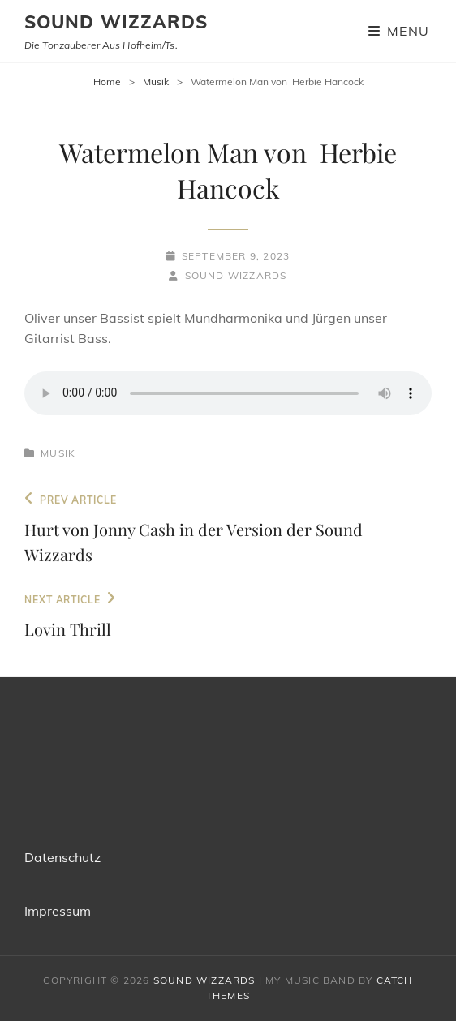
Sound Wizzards (116, 22)
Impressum (57, 911)
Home (107, 81)
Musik (156, 81)
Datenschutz (62, 857)
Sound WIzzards (236, 275)
